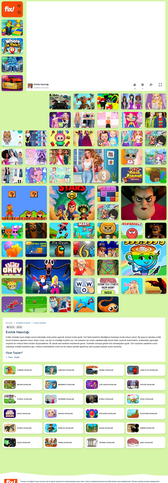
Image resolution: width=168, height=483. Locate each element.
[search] (19, 12)
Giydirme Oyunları (41, 87)
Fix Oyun (9, 323)
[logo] (10, 9)
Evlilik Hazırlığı (40, 323)
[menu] (19, 6)
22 (135, 89)
